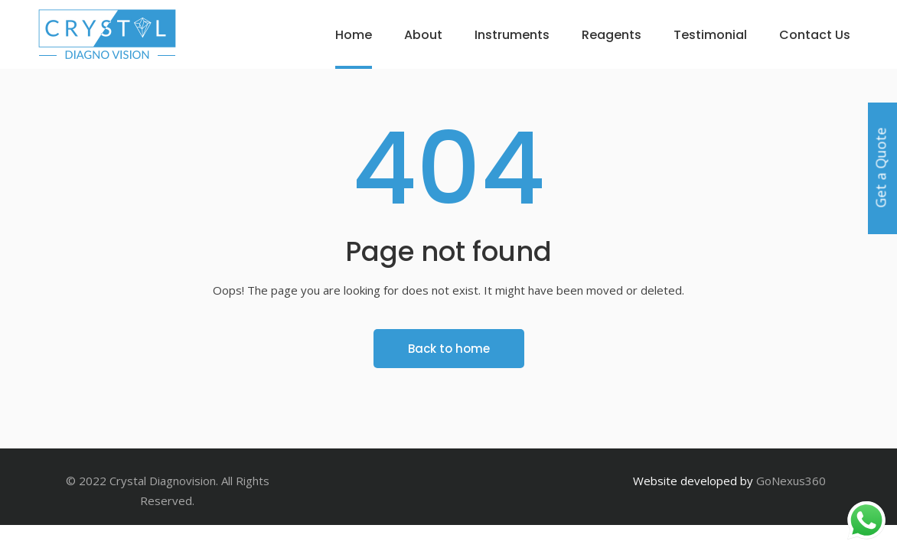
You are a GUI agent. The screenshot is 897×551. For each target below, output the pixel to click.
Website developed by (693, 480)
